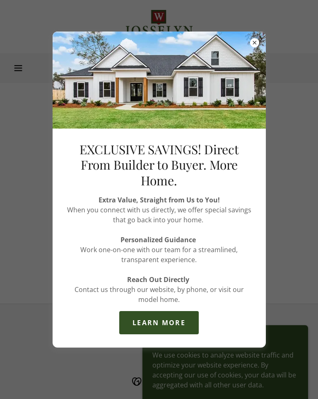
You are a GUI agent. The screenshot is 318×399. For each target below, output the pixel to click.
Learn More (159, 322)
